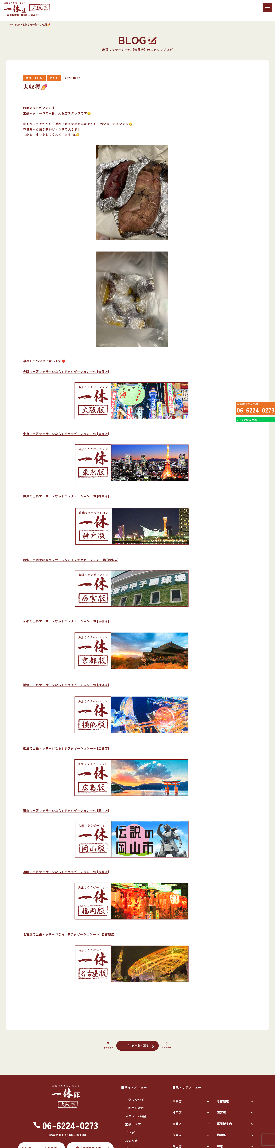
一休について (134, 1099)
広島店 (177, 1135)
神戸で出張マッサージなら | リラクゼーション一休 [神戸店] (66, 496)
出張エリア (133, 1124)
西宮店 (221, 1112)
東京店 (177, 1101)
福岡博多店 (224, 1123)
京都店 (177, 1123)
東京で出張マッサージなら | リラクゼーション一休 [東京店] (66, 433)
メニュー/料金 (135, 1116)
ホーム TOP (13, 24)
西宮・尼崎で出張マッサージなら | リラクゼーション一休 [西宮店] (71, 560)
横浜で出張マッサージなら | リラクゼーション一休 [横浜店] (66, 685)
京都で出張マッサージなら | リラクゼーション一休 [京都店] (66, 621)
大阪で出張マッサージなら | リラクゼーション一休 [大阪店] (66, 371)
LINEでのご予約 (245, 427)
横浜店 (221, 1135)
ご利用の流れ (134, 1108)
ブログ (130, 1132)
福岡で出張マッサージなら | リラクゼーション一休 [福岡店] (66, 871)
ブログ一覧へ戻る (137, 1045)
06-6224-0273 (253, 411)
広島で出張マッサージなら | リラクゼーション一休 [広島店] (66, 748)
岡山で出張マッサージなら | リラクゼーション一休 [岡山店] (66, 810)
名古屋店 (223, 1101)
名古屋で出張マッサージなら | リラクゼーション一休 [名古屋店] (69, 934)
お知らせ (131, 1140)
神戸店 (177, 1112)
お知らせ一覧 (30, 24)
